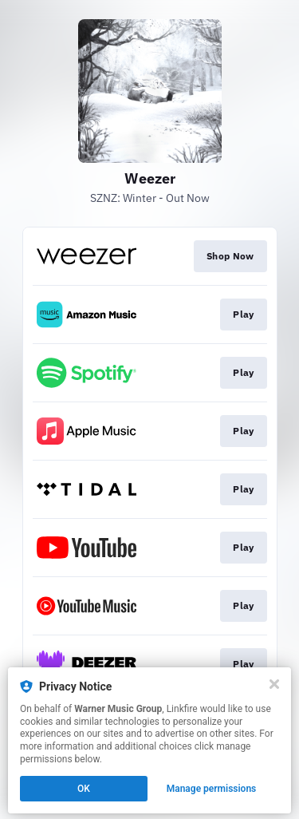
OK (83, 788)
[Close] (274, 684)
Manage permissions (212, 788)
